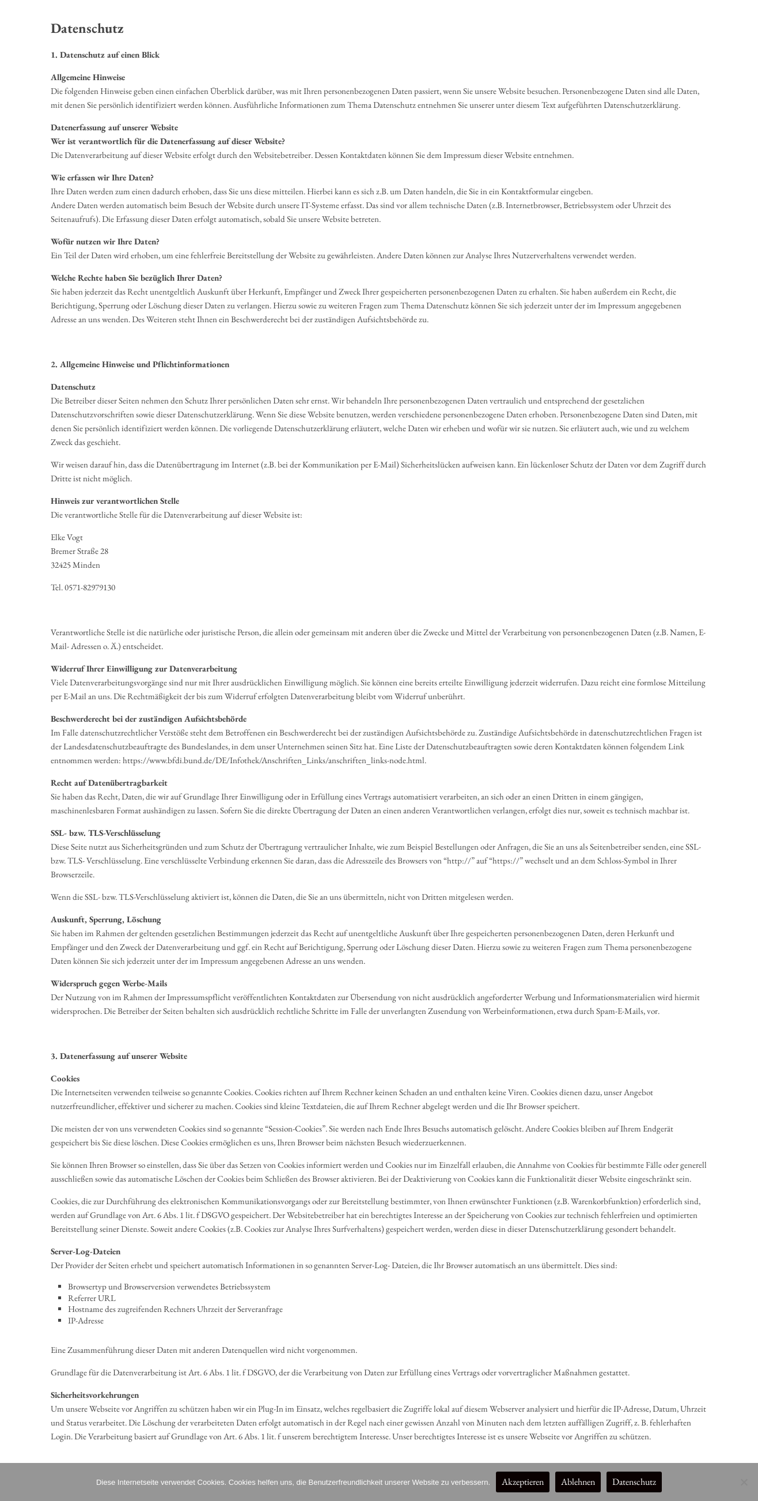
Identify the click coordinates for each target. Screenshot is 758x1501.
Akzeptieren (523, 1482)
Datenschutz (634, 1482)
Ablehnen (578, 1482)
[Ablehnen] (743, 1482)
